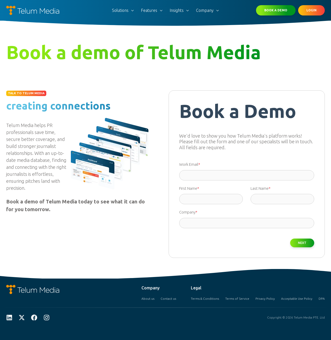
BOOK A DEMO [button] (275, 10)
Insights (177, 10)
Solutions (120, 10)
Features (149, 10)
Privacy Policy (265, 298)
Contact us (168, 298)
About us (147, 298)
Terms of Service (237, 298)
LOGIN (311, 10)
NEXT (302, 243)
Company (205, 10)
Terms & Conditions (205, 298)
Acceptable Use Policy (296, 298)
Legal (196, 288)
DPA (322, 298)
